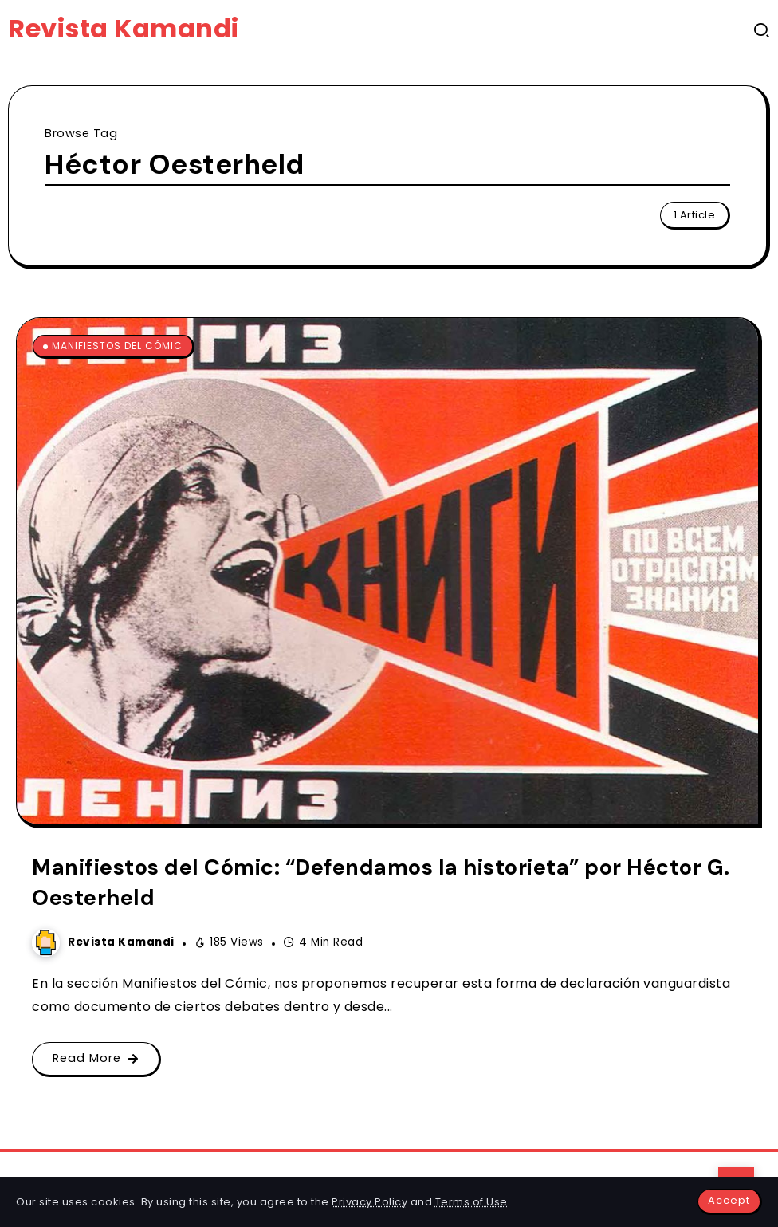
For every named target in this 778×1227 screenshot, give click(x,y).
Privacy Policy (369, 1201)
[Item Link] (387, 571)
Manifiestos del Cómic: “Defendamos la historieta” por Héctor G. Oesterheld (381, 882)
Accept (729, 1200)
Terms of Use (471, 1201)
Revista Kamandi (123, 28)
